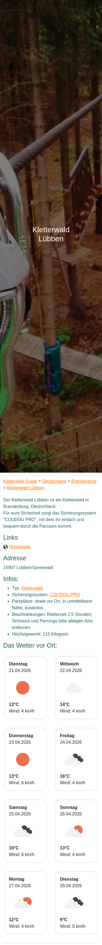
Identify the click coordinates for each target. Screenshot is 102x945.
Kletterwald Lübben (25, 488)
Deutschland (54, 481)
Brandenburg (84, 481)
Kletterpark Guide (20, 481)
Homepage (19, 546)
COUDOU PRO (65, 594)
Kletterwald (32, 588)
